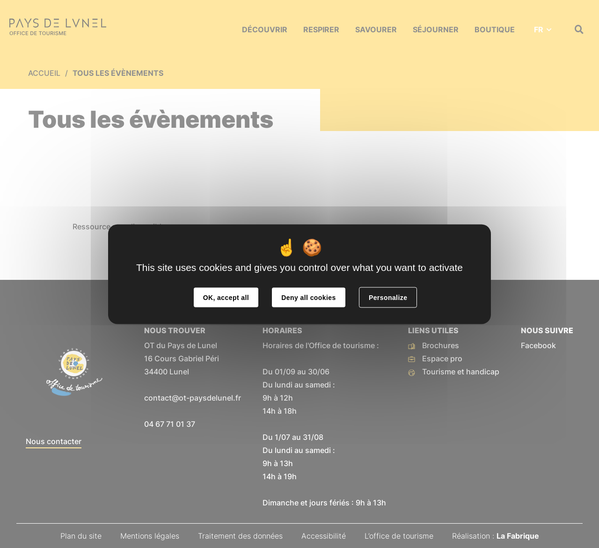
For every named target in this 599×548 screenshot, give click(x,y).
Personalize (388, 297)
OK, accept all (226, 297)
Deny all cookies (308, 297)
